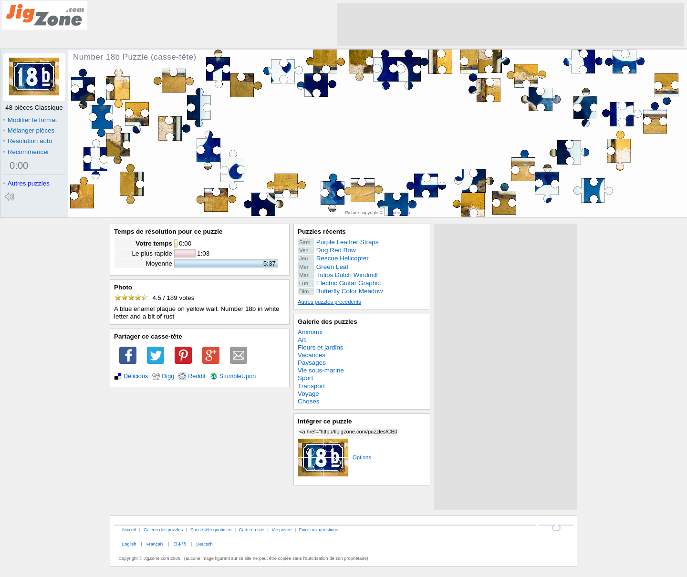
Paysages (312, 362)
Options (334, 457)
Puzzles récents (322, 231)
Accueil (129, 529)
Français (155, 543)
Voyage (308, 393)
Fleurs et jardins (321, 347)
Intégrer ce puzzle (325, 421)
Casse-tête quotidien (210, 529)
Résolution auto (27, 140)
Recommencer (26, 151)
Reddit (197, 376)
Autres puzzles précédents (329, 302)
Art (302, 339)
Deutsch (204, 543)
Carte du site (251, 529)
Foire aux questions (318, 529)
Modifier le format (30, 120)
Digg (168, 376)
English (129, 543)
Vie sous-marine (321, 370)
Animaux (310, 332)
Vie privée (282, 529)
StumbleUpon (237, 376)
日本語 (179, 543)
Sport (305, 377)
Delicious (136, 376)
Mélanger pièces (28, 130)
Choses (309, 401)
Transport (311, 386)
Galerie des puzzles (327, 321)
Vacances (311, 355)
